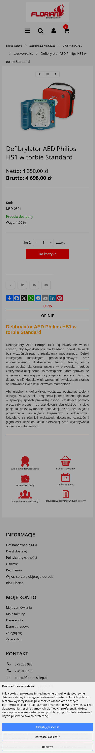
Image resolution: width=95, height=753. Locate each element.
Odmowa (47, 747)
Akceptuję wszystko (47, 727)
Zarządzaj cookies (46, 737)
